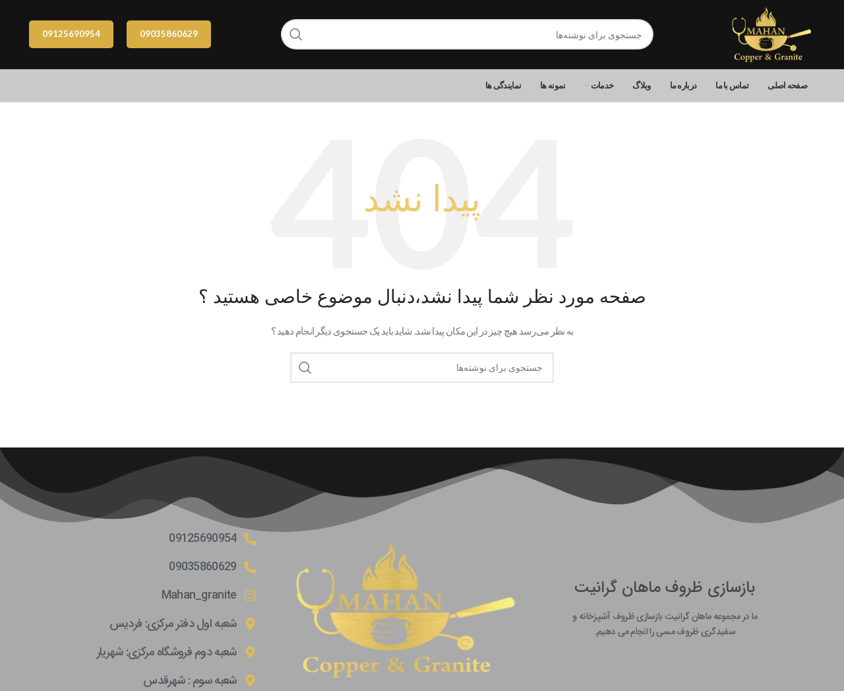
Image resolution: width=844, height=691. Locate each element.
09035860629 (169, 33)
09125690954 (71, 33)
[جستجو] (467, 34)
